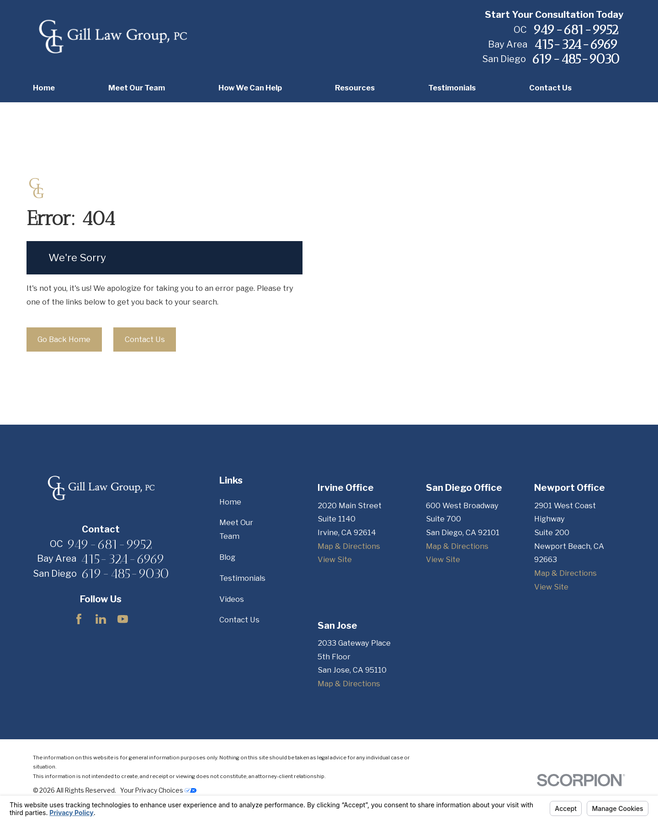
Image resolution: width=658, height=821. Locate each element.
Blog (227, 557)
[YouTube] (122, 619)
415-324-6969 (576, 44)
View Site (335, 559)
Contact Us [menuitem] (550, 87)
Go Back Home (63, 339)
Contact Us (145, 339)
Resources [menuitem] (355, 87)
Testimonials (242, 578)
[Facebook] (79, 619)
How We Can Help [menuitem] (250, 87)
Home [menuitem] (44, 87)
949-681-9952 (575, 29)
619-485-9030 (576, 58)
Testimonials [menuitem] (452, 87)
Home (230, 501)
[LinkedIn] (101, 619)
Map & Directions (349, 546)
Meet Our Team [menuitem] (136, 87)
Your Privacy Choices (158, 790)
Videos (231, 599)
